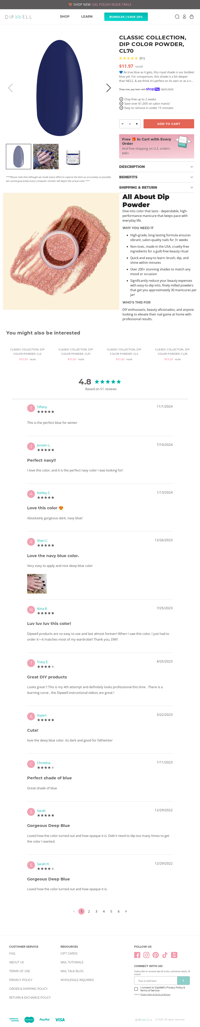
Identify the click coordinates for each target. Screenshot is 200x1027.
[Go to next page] (126, 911)
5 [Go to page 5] (111, 911)
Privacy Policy (20, 980)
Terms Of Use (19, 971)
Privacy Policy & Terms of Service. (156, 994)
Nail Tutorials (72, 962)
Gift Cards (69, 953)
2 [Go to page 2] (89, 911)
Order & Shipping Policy (28, 989)
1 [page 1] (81, 911)
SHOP (65, 16)
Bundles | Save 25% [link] (126, 17)
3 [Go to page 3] (96, 911)
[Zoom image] (38, 584)
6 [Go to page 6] (118, 911)
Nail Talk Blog (72, 971)
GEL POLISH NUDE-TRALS (111, 4)
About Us (16, 962)
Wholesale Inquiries (77, 980)
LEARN (87, 16)
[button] (156, 167)
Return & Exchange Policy (30, 997)
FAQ (12, 953)
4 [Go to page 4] (104, 911)
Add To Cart (168, 124)
